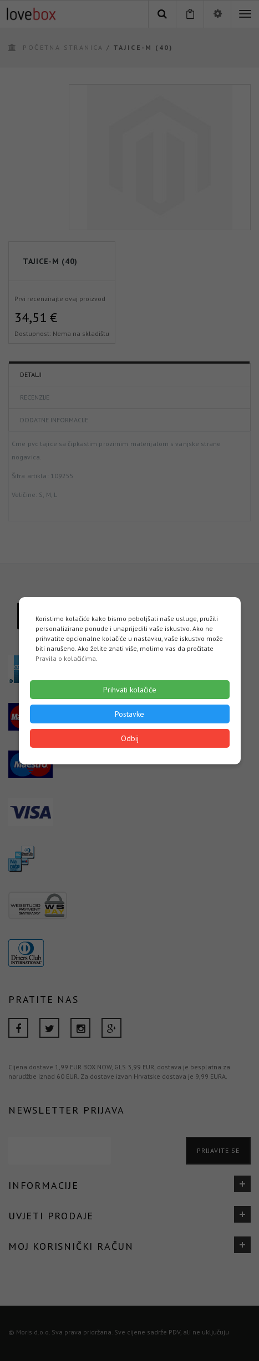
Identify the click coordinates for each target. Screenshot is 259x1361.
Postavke (129, 714)
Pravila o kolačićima (65, 658)
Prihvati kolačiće (129, 690)
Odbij (130, 738)
